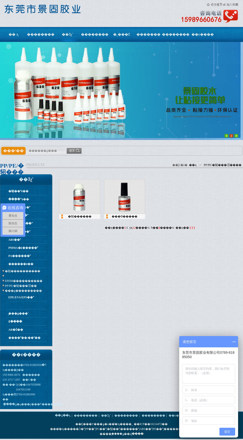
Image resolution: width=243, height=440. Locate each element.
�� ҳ (13, 34)
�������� (40, 34)
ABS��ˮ (14, 239)
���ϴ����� (124, 216)
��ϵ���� (202, 34)
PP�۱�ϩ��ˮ (18, 215)
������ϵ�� (20, 264)
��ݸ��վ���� (130, 434)
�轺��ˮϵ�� (18, 191)
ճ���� (15, 321)
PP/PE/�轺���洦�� (21, 286)
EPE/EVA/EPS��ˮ (21, 297)
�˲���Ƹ (121, 34)
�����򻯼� (27, 305)
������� (148, 34)
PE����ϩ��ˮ (20, 223)
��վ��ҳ (62, 415)
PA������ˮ (19, 256)
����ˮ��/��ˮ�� (24, 337)
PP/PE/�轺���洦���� (223, 165)
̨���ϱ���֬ (18, 313)
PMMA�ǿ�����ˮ (23, 248)
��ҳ (193, 165)
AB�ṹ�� (15, 329)
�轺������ (80, 216)
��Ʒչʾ (67, 34)
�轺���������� (22, 271)
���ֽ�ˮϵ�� (18, 199)
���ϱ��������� (23, 290)
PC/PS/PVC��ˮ (19, 231)
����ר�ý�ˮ (19, 207)
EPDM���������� (23, 281)
